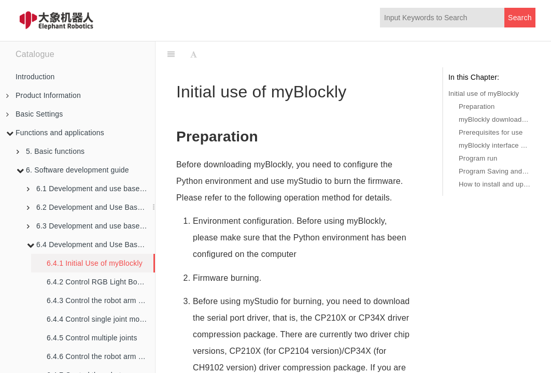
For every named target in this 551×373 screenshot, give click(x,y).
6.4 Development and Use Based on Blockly (91, 244)
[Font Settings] (193, 54)
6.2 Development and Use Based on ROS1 (91, 207)
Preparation (477, 106)
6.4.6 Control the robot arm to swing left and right (101, 356)
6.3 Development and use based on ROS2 (91, 226)
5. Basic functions (50, 151)
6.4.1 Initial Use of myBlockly (95, 263)
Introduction (35, 77)
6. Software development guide (73, 170)
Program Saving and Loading (494, 171)
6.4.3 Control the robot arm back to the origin (101, 300)
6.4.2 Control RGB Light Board (97, 282)
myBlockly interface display (494, 145)
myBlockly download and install (494, 119)
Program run (478, 158)
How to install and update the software (494, 184)
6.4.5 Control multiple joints (92, 338)
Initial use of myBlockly (483, 93)
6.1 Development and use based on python (91, 188)
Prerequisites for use (490, 132)
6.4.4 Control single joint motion (99, 319)
